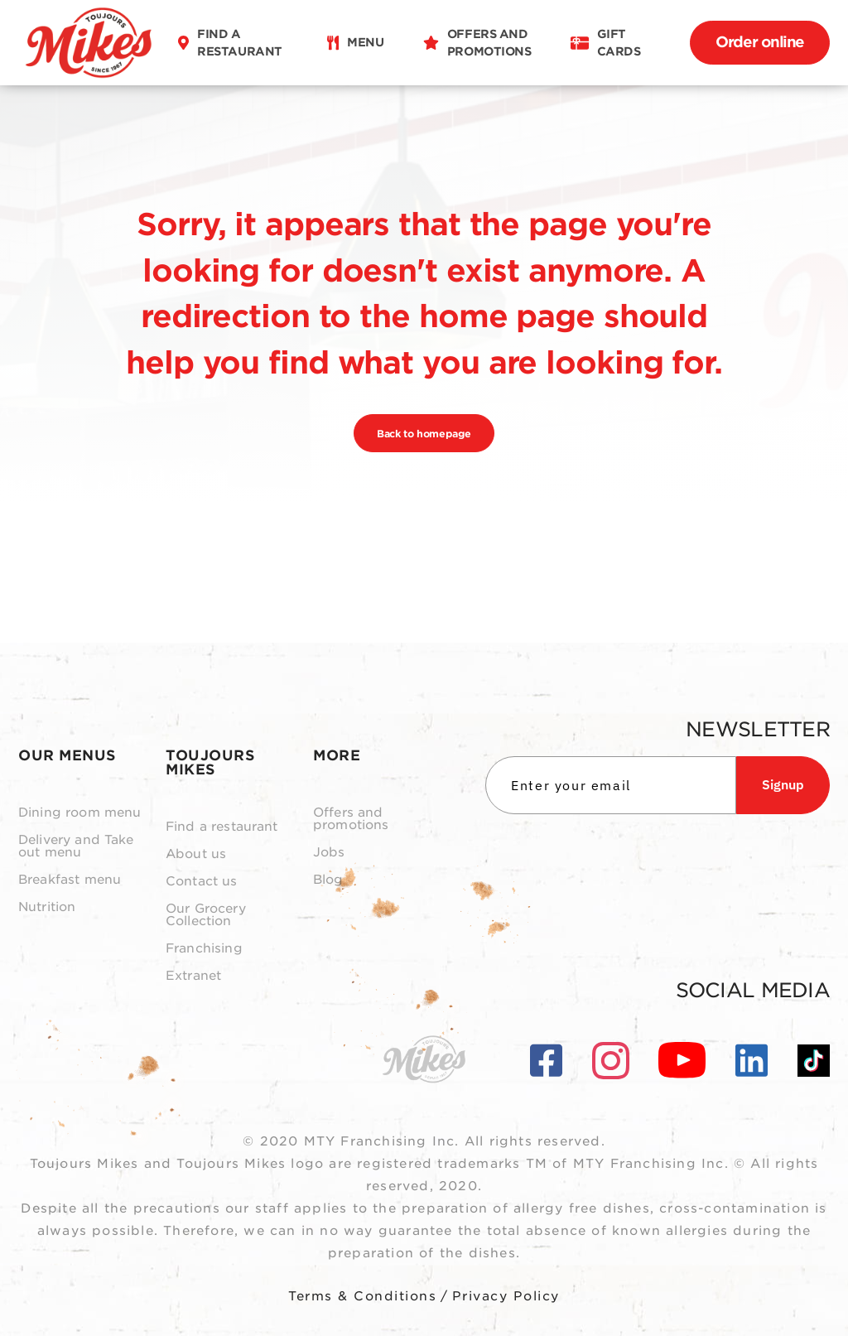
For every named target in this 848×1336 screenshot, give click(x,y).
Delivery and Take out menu (76, 846)
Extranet (193, 976)
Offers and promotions (351, 819)
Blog (328, 880)
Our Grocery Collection (206, 915)
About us (196, 854)
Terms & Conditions (362, 1296)
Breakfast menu (69, 880)
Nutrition (46, 907)
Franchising (204, 949)
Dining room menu (79, 813)
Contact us (202, 881)
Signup (783, 784)
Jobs (329, 852)
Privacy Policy (506, 1296)
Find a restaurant (222, 827)
